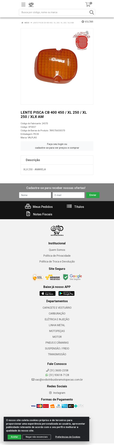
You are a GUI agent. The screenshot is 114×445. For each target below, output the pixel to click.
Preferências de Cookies (67, 438)
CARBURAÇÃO (57, 313)
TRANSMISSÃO (57, 354)
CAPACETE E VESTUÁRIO (57, 307)
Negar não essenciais (37, 438)
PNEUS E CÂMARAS (57, 342)
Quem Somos (57, 249)
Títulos (75, 207)
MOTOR (57, 336)
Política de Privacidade (57, 255)
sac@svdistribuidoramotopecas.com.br (57, 379)
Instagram (57, 392)
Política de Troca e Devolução (57, 261)
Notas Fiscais (38, 214)
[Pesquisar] (91, 12)
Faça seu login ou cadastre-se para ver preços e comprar (57, 146)
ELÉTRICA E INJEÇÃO (57, 319)
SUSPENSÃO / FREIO (57, 348)
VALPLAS (32, 137)
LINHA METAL (57, 325)
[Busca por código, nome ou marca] (54, 12)
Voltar (87, 21)
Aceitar (14, 438)
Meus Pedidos (39, 207)
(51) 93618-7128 (57, 375)
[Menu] (23, 4)
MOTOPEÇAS (57, 331)
